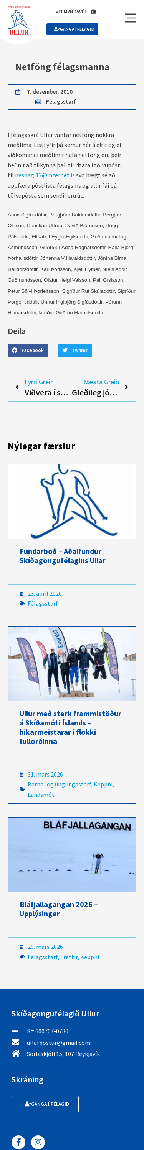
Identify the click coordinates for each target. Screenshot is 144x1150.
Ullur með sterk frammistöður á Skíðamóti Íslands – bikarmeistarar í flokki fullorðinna (70, 727)
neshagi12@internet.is (45, 175)
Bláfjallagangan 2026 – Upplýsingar (59, 908)
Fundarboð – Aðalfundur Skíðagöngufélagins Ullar (63, 555)
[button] (28, 350)
